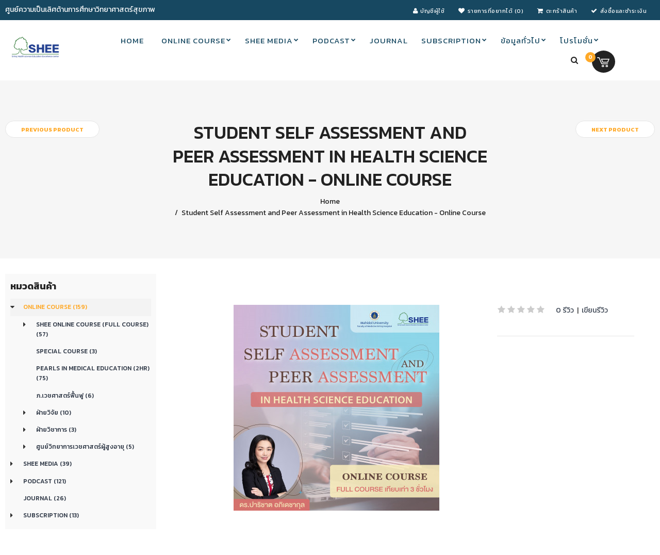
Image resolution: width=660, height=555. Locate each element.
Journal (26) (44, 498)
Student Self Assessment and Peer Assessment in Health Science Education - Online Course (333, 212)
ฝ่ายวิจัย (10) (53, 412)
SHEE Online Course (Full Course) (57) (92, 329)
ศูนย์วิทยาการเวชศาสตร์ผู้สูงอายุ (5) (85, 446)
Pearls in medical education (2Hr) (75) (93, 373)
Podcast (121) (44, 481)
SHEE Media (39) (47, 463)
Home (330, 201)
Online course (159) (55, 307)
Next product (615, 129)
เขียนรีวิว (595, 310)
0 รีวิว (565, 310)
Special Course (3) (66, 351)
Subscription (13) (51, 515)
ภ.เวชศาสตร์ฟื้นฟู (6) (65, 395)
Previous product (52, 129)
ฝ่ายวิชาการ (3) (56, 429)
